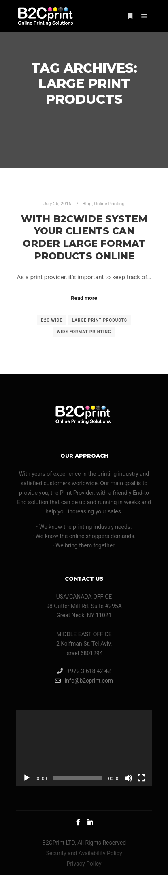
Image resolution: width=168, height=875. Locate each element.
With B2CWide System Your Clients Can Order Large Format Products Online (84, 237)
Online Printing (109, 203)
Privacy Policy (83, 863)
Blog (86, 203)
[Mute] (128, 778)
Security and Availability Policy (84, 853)
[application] (84, 748)
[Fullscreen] (141, 778)
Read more (84, 298)
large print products (99, 320)
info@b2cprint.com (84, 681)
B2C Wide (51, 320)
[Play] (27, 778)
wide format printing (84, 332)
